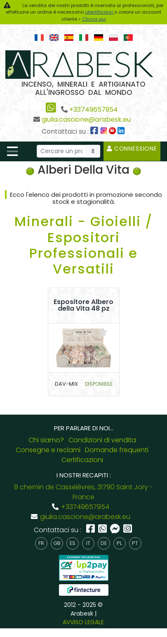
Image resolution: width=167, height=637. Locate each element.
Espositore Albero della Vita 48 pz (83, 305)
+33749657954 (93, 109)
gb (57, 543)
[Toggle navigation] (12, 151)
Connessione (132, 148)
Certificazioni (82, 460)
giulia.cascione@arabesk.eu (86, 119)
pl (119, 543)
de (104, 543)
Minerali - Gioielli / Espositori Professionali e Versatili (83, 245)
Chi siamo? (46, 440)
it (88, 543)
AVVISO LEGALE (83, 622)
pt (135, 543)
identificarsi (99, 12)
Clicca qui (94, 19)
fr (41, 543)
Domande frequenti (116, 450)
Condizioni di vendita (102, 440)
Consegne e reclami (48, 450)
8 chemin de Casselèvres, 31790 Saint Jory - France (83, 492)
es (72, 543)
